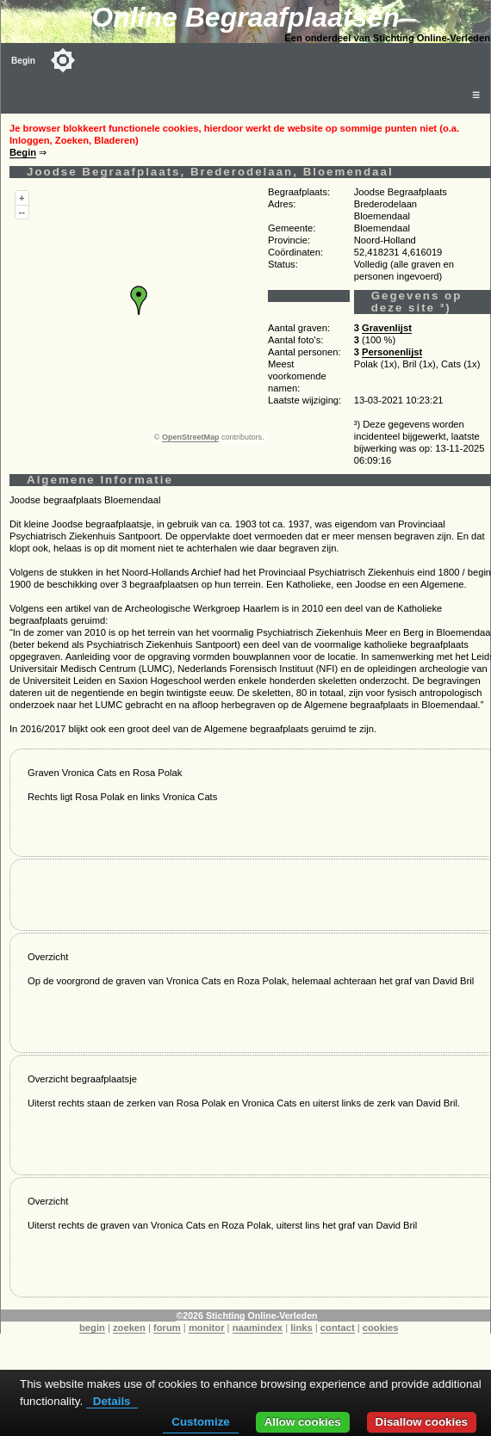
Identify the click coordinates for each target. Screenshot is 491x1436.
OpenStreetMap (191, 437)
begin (92, 1327)
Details (112, 1401)
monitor (207, 1327)
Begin (23, 60)
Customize (200, 1421)
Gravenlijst (387, 328)
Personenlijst (392, 352)
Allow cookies (302, 1421)
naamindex (258, 1327)
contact (337, 1327)
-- (22, 211)
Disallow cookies (422, 1421)
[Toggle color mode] (63, 60)
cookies (381, 1327)
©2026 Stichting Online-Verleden (246, 1315)
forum (167, 1327)
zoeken (129, 1327)
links (301, 1327)
